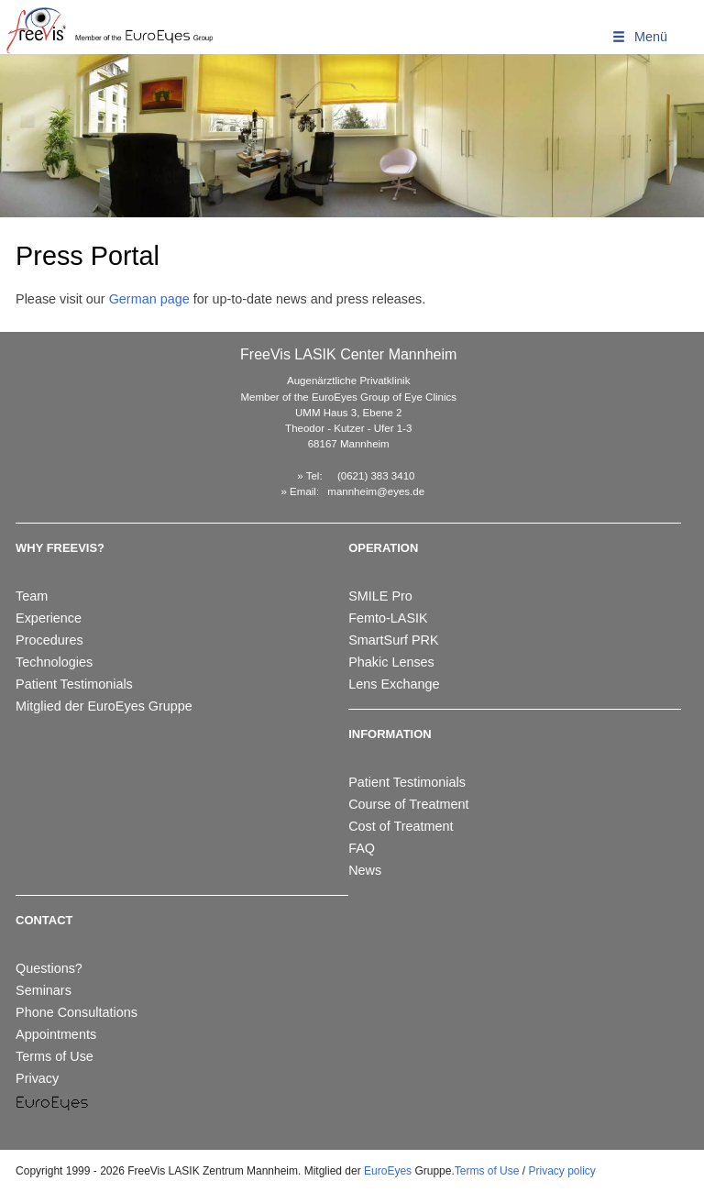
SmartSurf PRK (393, 640)
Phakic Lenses (391, 662)
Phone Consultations (77, 1012)
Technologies (54, 662)
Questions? (49, 968)
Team (32, 596)
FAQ (361, 848)
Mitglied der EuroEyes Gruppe (104, 706)
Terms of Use (55, 1056)
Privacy (37, 1078)
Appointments (56, 1034)
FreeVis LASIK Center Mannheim (348, 354)
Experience (49, 618)
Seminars (44, 990)
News (364, 870)
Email (303, 491)
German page (149, 299)
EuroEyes (388, 1170)
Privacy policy (561, 1170)
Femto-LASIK (387, 618)
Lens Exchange (393, 684)
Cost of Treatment (400, 826)
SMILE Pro (380, 596)
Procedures (49, 640)
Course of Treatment (408, 804)
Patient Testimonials (74, 684)
